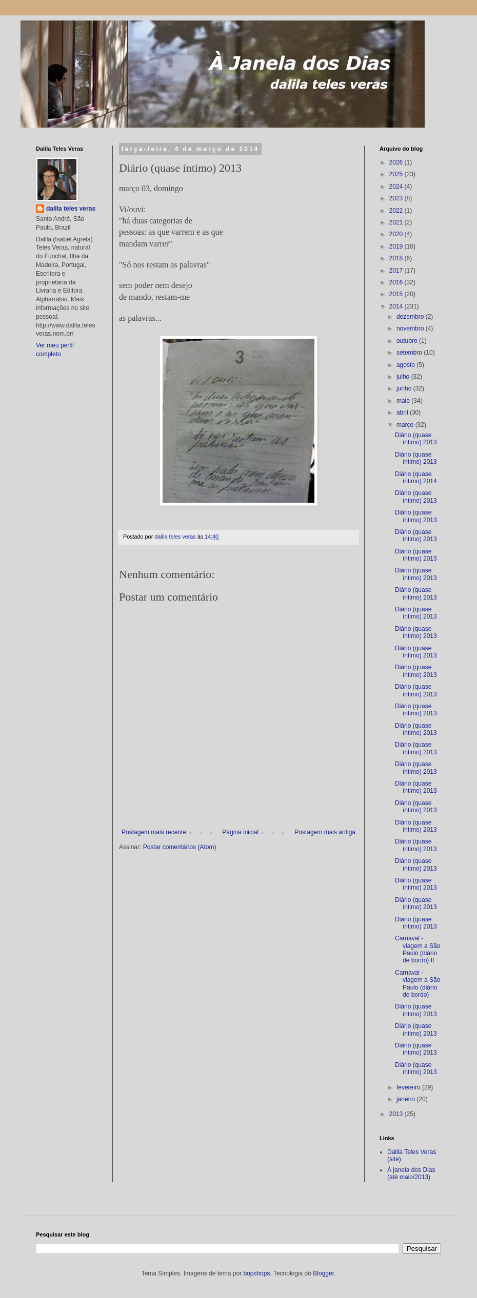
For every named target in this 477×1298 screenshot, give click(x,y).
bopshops (256, 1273)
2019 (397, 246)
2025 (397, 174)
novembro (411, 328)
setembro (410, 352)
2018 (397, 258)
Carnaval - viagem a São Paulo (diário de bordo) (417, 983)
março (405, 424)
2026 (397, 162)
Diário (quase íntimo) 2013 (416, 438)
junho (404, 388)
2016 (397, 282)
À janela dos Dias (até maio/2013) (411, 1173)
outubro (407, 340)
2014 (397, 306)
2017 (397, 270)
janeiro (406, 1099)
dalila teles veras (70, 208)
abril (403, 412)
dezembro (411, 316)
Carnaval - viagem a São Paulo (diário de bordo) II (417, 949)
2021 (397, 222)
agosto (406, 364)
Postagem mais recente (154, 832)
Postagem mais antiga (324, 832)
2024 (397, 186)
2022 (397, 210)
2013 (397, 1114)
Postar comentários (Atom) (179, 847)
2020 (397, 234)
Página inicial (240, 832)
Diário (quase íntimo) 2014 (416, 477)
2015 (397, 294)
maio (403, 400)
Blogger (323, 1273)
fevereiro (409, 1087)
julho (403, 376)
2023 (397, 198)
